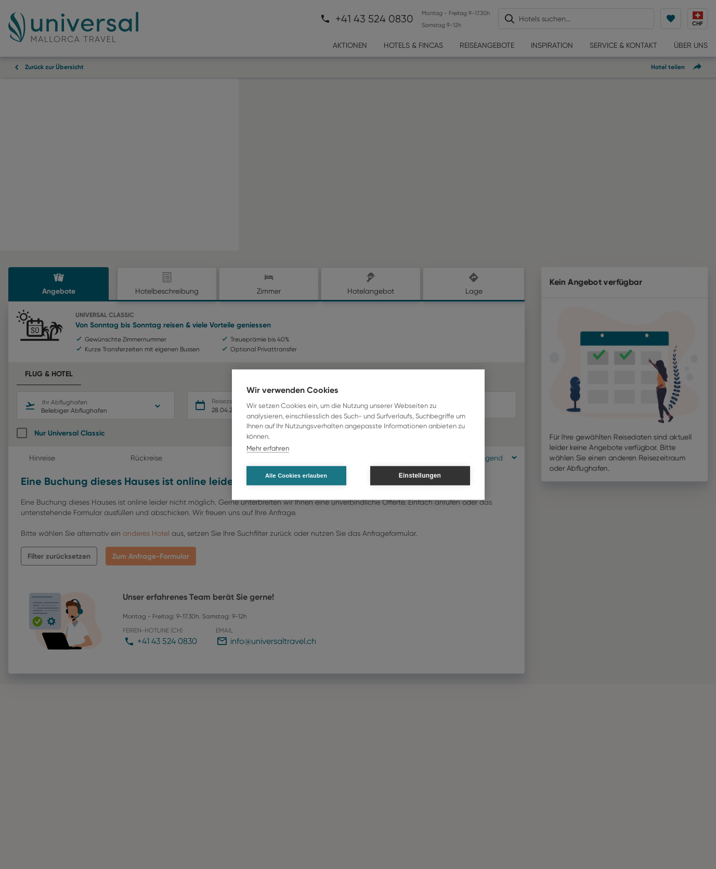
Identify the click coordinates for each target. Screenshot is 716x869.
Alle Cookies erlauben (296, 475)
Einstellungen (420, 475)
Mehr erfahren (267, 448)
